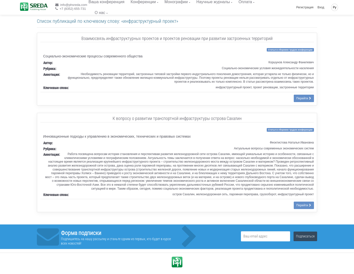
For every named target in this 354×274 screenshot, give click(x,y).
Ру (334, 7)
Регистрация (304, 7)
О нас (100, 13)
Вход (321, 7)
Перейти (303, 98)
